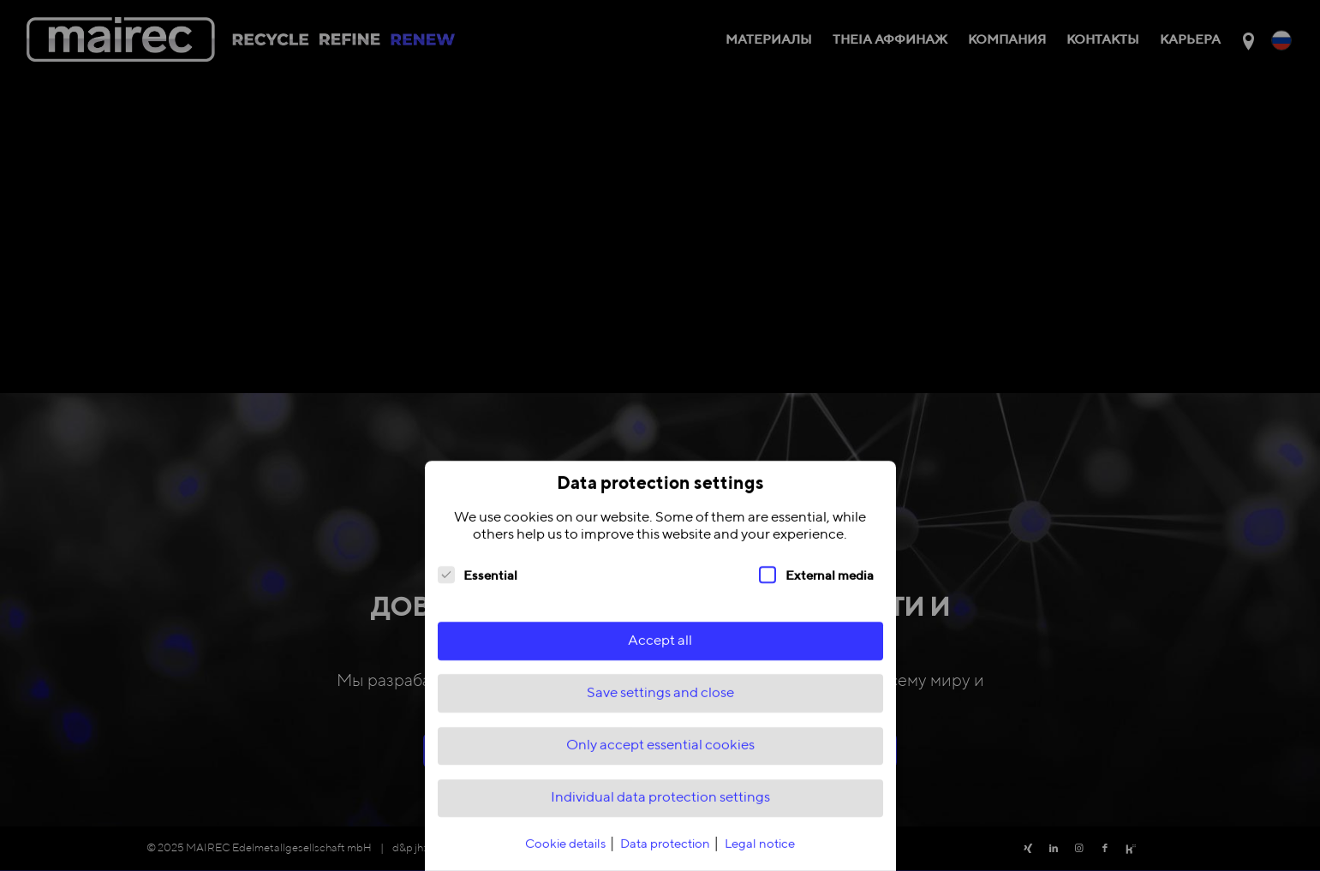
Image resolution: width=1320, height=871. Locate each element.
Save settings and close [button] (660, 703)
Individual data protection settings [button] (660, 808)
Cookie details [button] (566, 855)
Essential (478, 584)
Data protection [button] (666, 855)
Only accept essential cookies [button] (660, 756)
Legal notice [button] (760, 855)
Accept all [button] (660, 650)
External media (816, 584)
